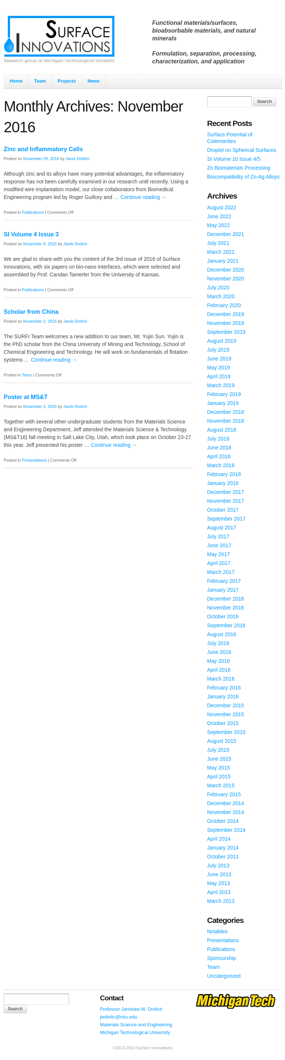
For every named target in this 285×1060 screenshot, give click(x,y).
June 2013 (219, 874)
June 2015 (219, 759)
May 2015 (218, 768)
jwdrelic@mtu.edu (118, 1017)
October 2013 (223, 857)
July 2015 (218, 750)
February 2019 (224, 394)
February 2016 (224, 688)
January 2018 (223, 483)
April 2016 (218, 670)
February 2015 (224, 794)
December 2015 (225, 705)
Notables (217, 931)
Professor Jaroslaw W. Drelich (131, 1009)
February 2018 (224, 474)
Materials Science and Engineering (136, 1024)
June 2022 (219, 216)
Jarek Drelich (77, 158)
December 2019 (225, 314)
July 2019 (218, 350)
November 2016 (225, 608)
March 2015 (221, 785)
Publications (33, 212)
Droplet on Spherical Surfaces (241, 150)
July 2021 (218, 243)
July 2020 (218, 287)
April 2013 (218, 892)
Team (40, 81)
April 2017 (218, 563)
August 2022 (221, 207)
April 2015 (218, 777)
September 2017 (226, 519)
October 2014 (223, 821)
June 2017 (219, 545)
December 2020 (225, 270)
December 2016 (225, 599)
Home (16, 81)
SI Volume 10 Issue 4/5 (234, 159)
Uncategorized (223, 976)
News (94, 81)
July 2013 (218, 865)
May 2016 (218, 661)
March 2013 (221, 901)
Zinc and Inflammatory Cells (43, 149)
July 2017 (218, 536)
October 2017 (223, 510)
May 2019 (218, 367)
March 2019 (221, 385)
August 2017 (221, 528)
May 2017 (218, 554)
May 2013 (218, 883)
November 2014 (225, 812)
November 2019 (225, 323)
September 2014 (226, 830)
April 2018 (218, 456)
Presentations (34, 460)
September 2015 (226, 732)
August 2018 (221, 430)
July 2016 (218, 643)
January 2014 (223, 848)
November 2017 (225, 501)
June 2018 (219, 448)
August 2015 (221, 741)
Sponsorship (221, 958)
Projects (67, 81)
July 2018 (218, 439)
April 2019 (218, 376)
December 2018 (225, 412)
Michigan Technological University (135, 1032)
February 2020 (224, 305)
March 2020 (221, 296)
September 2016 (226, 625)
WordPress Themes (267, 1054)
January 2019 (223, 403)
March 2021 (221, 252)
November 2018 (225, 421)
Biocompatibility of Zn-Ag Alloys (243, 177)
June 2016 (219, 652)
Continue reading (143, 197)
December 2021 (225, 234)
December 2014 (225, 803)
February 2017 (224, 581)
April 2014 (218, 839)
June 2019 (219, 359)
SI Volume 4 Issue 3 (31, 234)
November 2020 (225, 279)
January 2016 (223, 697)
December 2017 (225, 492)
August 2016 (221, 634)
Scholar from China (31, 312)
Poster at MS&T (26, 397)
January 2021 (223, 261)
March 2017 (221, 572)
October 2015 (223, 723)
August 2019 (221, 341)
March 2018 (221, 465)
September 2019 (226, 332)
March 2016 (221, 679)
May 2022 (218, 225)
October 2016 (223, 616)
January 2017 (223, 590)
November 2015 (225, 714)
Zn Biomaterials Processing (238, 168)
